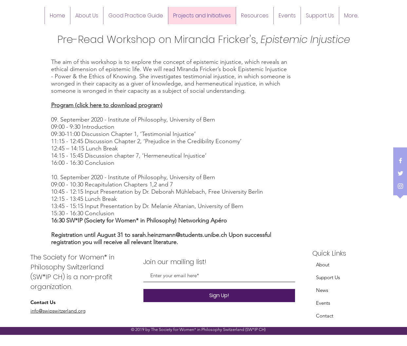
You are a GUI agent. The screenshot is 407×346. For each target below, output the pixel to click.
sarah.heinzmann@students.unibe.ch (179, 235)
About (322, 264)
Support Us (328, 277)
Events (323, 303)
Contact (324, 316)
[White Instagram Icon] (400, 186)
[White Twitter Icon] (400, 173)
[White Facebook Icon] (400, 160)
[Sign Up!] (219, 295)
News (322, 290)
